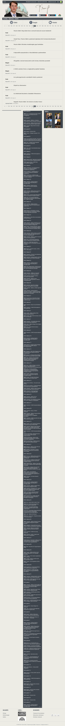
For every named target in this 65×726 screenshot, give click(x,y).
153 (55, 26)
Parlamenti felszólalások (31, 2)
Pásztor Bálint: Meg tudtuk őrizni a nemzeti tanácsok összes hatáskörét (32, 31)
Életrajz (4, 713)
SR (3, 2)
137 (14, 26)
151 (50, 26)
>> (33, 27)
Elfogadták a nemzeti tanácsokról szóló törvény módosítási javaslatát (32, 61)
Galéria (4, 717)
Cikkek (15, 22)
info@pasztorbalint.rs (44, 724)
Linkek (20, 710)
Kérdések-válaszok (52, 2)
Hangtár (34, 22)
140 (22, 26)
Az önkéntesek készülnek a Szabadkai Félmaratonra (27, 93)
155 (60, 26)
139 (19, 26)
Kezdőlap (5, 18)
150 (48, 26)
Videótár (16, 18)
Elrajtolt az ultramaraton (20, 85)
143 (29, 26)
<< (4, 26)
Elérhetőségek (6, 715)
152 (53, 26)
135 (9, 26)
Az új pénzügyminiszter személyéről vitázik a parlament (28, 77)
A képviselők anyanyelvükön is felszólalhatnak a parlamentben (30, 52)
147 (40, 26)
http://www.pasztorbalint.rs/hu (12, 3)
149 (45, 26)
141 (24, 26)
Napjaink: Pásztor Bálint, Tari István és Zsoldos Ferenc (28, 101)
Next (41, 707)
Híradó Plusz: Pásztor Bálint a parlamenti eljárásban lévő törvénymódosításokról (34, 39)
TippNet (34, 724)
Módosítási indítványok (42, 2)
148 (42, 26)
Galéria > (47, 111)
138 (16, 26)
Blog (58, 2)
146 (37, 26)
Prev (39, 707)
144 (32, 26)
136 (11, 26)
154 (58, 26)
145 (35, 26)
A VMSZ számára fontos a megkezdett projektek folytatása (29, 69)
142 (27, 26)
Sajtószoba (11, 18)
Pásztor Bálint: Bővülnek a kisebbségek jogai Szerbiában (28, 44)
